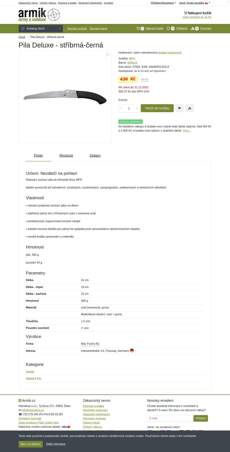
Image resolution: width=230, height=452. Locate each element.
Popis (38, 155)
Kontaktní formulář (30, 418)
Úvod (22, 37)
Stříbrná (132, 62)
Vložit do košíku (157, 108)
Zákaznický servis (28, 3)
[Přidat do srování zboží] (189, 108)
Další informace (55, 443)
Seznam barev (99, 28)
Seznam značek (77, 28)
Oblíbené (175, 28)
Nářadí (30, 371)
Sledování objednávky (90, 3)
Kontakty (108, 3)
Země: (194, 3)
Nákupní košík (148, 28)
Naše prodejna (28, 422)
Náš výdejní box (49, 422)
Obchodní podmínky (95, 410)
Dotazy (95, 155)
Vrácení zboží (91, 422)
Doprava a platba (67, 3)
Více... (187, 130)
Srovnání (199, 28)
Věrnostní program (94, 418)
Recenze (66, 155)
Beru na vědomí (30, 444)
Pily (39, 378)
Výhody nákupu (47, 3)
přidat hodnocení (170, 52)
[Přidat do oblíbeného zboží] (179, 108)
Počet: (123, 100)
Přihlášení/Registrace (163, 3)
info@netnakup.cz (33, 410)
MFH (132, 58)
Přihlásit (201, 418)
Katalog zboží (41, 28)
